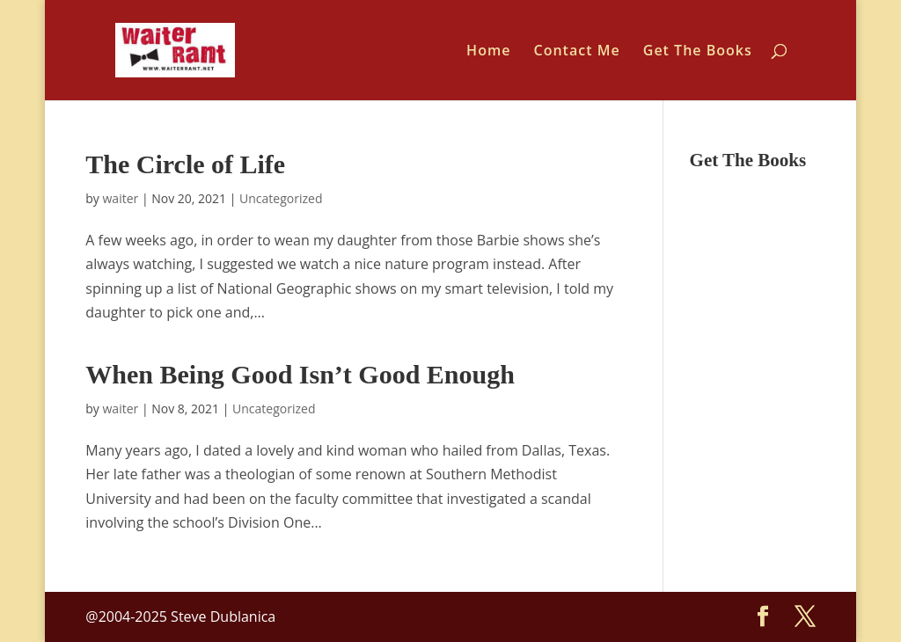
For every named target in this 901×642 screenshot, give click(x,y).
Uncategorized (280, 198)
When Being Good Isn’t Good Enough (300, 374)
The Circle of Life (185, 164)
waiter (121, 198)
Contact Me (577, 52)
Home (488, 52)
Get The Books (697, 52)
